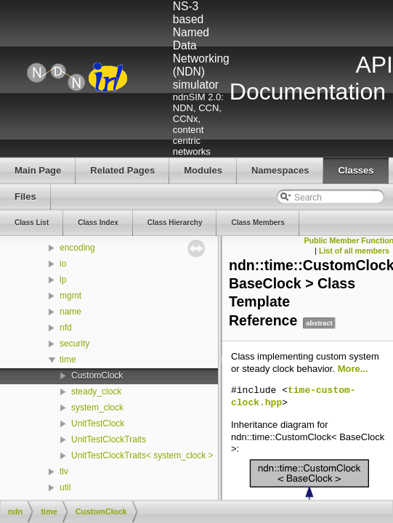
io (63, 264)
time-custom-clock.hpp (293, 397)
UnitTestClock (97, 423)
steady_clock (96, 391)
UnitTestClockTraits (108, 439)
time (68, 359)
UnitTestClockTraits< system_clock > (142, 455)
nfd (66, 328)
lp (63, 280)
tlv (64, 471)
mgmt (70, 296)
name (70, 312)
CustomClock (97, 375)
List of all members (354, 250)
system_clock (97, 407)
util (65, 487)
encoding (77, 248)
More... (353, 368)
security (74, 343)
